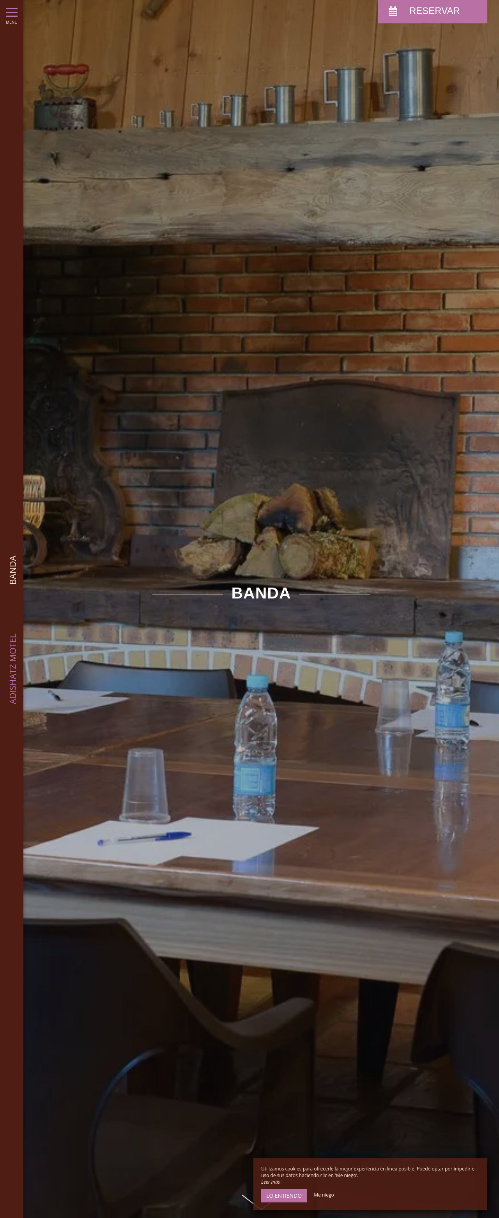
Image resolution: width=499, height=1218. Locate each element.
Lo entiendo (284, 1195)
